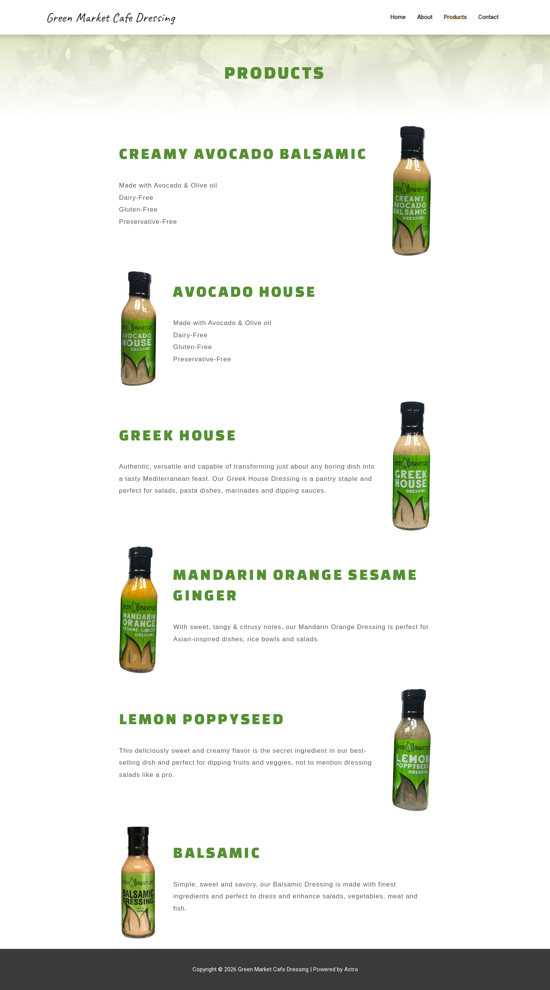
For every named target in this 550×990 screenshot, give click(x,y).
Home (398, 17)
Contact (488, 17)
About (424, 17)
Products (455, 17)
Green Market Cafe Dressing (110, 17)
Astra (351, 969)
